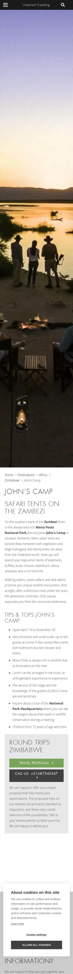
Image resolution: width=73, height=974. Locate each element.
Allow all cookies (36, 944)
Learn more (17, 923)
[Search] (63, 5)
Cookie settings (36, 934)
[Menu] (5, 5)
